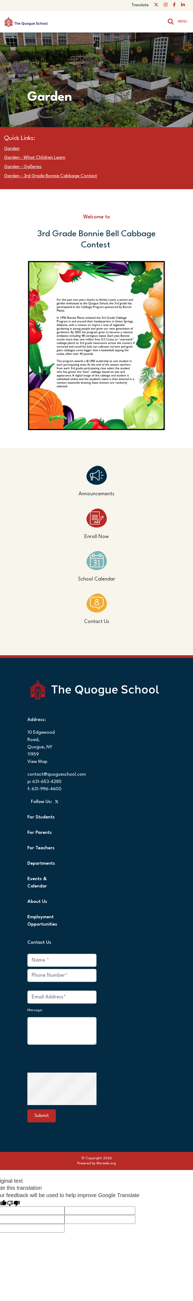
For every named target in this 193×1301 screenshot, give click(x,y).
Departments (41, 863)
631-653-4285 (47, 781)
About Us (37, 901)
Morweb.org (106, 1163)
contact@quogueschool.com (56, 774)
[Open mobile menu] (183, 22)
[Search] (171, 21)
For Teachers (40, 848)
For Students (41, 817)
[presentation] (74, 1088)
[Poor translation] (13, 1202)
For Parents (39, 832)
